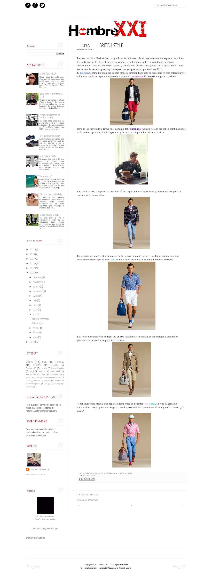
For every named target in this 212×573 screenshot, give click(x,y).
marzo (36, 328)
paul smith (55, 371)
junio (35, 305)
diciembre (37, 277)
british (36, 377)
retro (28, 381)
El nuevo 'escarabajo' (40, 319)
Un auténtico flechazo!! (50, 136)
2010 (32, 342)
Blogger (54, 528)
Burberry (59, 362)
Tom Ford (41, 374)
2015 (32, 254)
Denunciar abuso (35, 537)
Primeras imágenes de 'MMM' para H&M (50, 116)
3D (55, 384)
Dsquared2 (31, 368)
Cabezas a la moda (48, 156)
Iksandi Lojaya (125, 568)
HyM (44, 362)
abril (35, 314)
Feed (28, 5)
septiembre (38, 291)
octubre (36, 287)
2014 (32, 259)
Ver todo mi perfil (35, 474)
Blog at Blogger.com (89, 568)
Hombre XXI (105, 564)
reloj (32, 371)
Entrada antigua (183, 505)
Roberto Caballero (105, 473)
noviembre (37, 282)
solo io (42, 371)
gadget (61, 384)
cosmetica (54, 374)
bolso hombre (57, 368)
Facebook (35, 5)
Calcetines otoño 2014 (49, 215)
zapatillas (55, 365)
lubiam (37, 381)
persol (37, 384)
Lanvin (44, 368)
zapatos (37, 365)
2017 (32, 249)
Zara (29, 362)
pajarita (47, 381)
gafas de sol (56, 377)
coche (45, 377)
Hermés (29, 374)
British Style (37, 323)
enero (35, 337)
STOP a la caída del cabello (51, 194)
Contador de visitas (45, 516)
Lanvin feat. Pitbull (48, 73)
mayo (35, 310)
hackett (94, 475)
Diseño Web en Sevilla (45, 519)
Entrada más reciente (79, 505)
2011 (32, 273)
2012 (32, 268)
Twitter (42, 5)
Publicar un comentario (87, 500)
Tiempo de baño (46, 176)
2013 (32, 263)
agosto (36, 296)
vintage (47, 384)
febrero (36, 333)
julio (35, 301)
